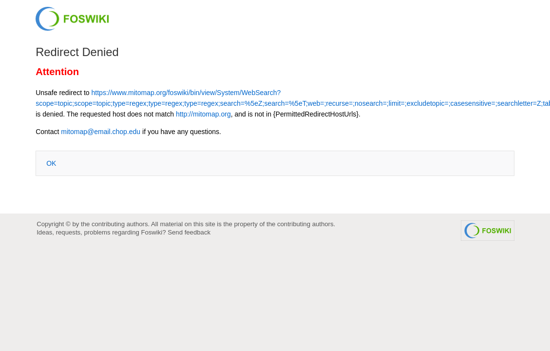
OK (51, 163)
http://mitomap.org (203, 114)
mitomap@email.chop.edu (100, 132)
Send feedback (189, 232)
